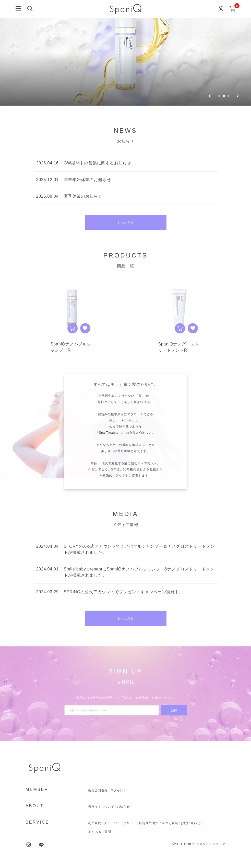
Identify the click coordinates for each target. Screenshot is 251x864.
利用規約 (94, 823)
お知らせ (123, 807)
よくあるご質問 (99, 832)
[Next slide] (237, 95)
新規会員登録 (98, 790)
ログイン (116, 790)
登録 (174, 710)
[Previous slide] (210, 95)
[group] (125, 53)
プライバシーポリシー (120, 823)
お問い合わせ (190, 823)
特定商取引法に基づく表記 (158, 823)
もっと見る (125, 223)
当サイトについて (101, 807)
